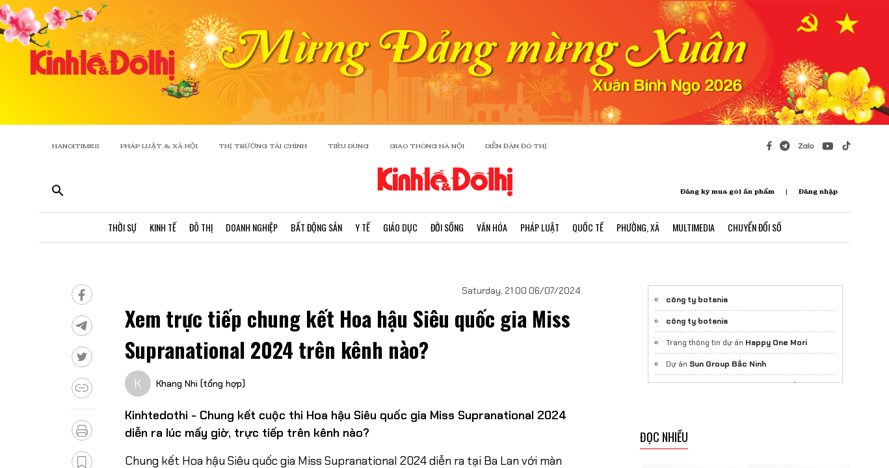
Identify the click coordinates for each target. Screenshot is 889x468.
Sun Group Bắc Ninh (727, 364)
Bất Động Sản (316, 227)
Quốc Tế (588, 227)
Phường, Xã (638, 227)
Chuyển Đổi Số (755, 227)
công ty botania (697, 299)
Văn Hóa (492, 227)
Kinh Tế (163, 227)
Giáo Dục (400, 227)
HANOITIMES (76, 146)
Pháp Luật (539, 227)
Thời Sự (122, 227)
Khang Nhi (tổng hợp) (200, 383)
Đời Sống (447, 227)
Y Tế (362, 227)
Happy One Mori (776, 342)
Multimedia (693, 227)
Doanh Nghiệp (252, 227)
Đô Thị (201, 227)
